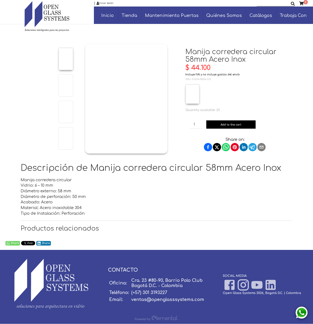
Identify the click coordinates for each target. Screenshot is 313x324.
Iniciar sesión (105, 3)
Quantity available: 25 (202, 110)
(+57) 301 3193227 (149, 292)
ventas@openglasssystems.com (167, 299)
